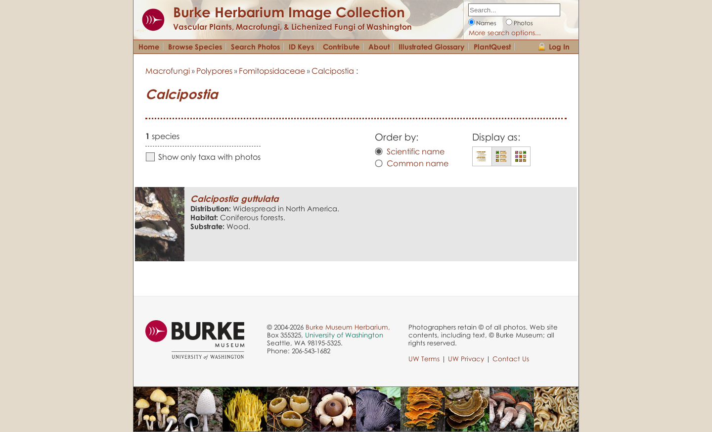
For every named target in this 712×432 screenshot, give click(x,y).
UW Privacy (466, 359)
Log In (559, 46)
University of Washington (344, 335)
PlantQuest (492, 46)
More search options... (505, 33)
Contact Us (510, 359)
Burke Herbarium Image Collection (289, 11)
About (379, 46)
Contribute (341, 46)
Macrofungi (167, 71)
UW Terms (424, 359)
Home (148, 46)
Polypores (214, 71)
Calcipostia (333, 71)
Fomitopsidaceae (272, 71)
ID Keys (301, 46)
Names (486, 23)
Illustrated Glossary (432, 46)
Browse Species (195, 46)
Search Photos (255, 46)
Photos (523, 23)
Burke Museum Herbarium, (348, 327)
